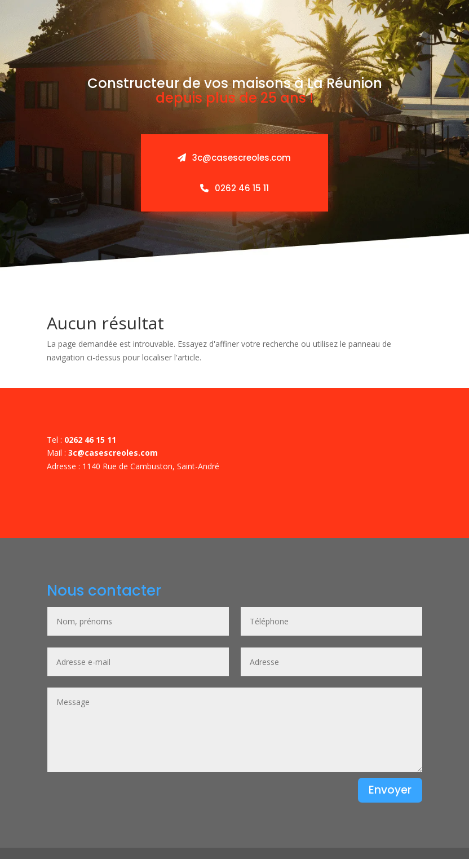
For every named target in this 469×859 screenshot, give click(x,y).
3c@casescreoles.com (234, 158)
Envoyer (390, 790)
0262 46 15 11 (234, 188)
